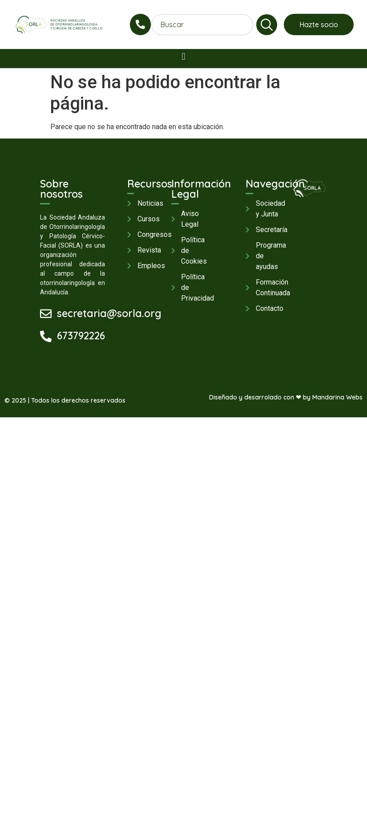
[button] (183, 56)
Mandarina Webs (337, 397)
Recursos (149, 183)
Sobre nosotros (61, 188)
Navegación (275, 183)
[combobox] (202, 24)
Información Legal (201, 188)
